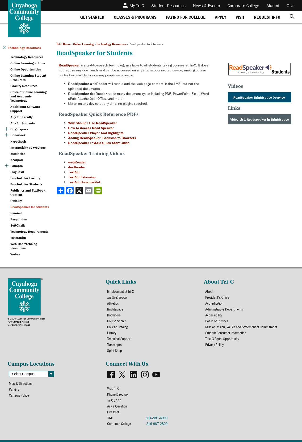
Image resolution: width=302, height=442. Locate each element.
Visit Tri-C (113, 388)
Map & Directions (20, 383)
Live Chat (113, 411)
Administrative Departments (224, 308)
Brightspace (115, 308)
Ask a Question (117, 405)
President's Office (217, 297)
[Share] (60, 190)
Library (111, 332)
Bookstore (114, 314)
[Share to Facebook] (70, 190)
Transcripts (114, 344)
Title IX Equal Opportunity (222, 338)
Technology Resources (111, 44)
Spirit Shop (114, 350)
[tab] (92, 17)
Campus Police (19, 395)
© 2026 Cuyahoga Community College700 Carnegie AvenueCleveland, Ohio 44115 (26, 321)
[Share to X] (79, 190)
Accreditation (214, 303)
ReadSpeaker (69, 65)
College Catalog (117, 326)
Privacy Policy (214, 344)
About (209, 291)
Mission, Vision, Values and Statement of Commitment (241, 326)
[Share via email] (89, 190)
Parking (14, 389)
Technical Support (119, 338)
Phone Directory (118, 394)
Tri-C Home (63, 44)
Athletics (113, 303)
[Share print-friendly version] (98, 190)
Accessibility (213, 314)
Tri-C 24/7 (114, 400)
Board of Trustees (216, 320)
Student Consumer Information (225, 332)
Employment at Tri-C (120, 291)
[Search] (292, 17)
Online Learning (83, 44)
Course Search (116, 320)
